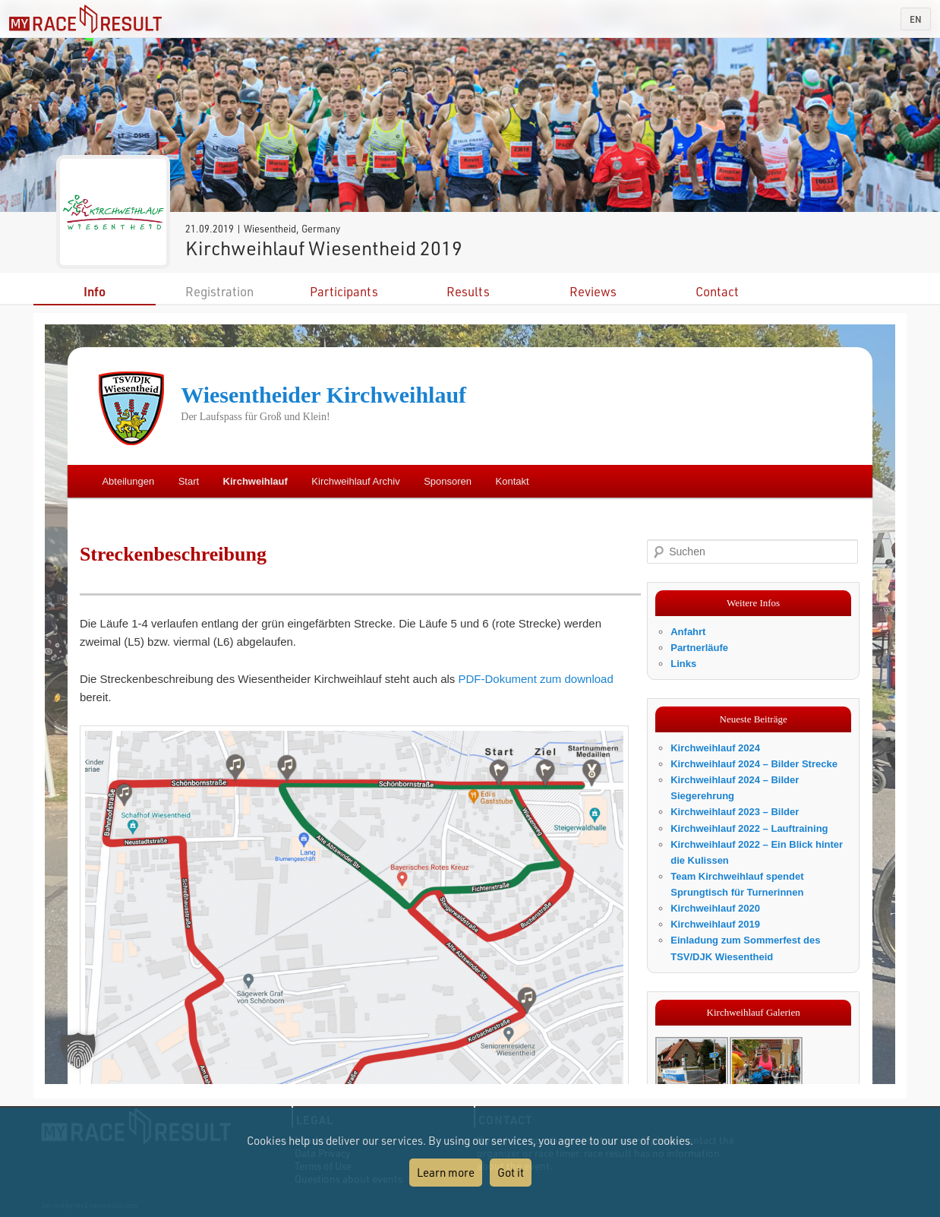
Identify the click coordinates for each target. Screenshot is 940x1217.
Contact (717, 291)
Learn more (446, 1172)
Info (95, 291)
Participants (344, 291)
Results (468, 291)
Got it (510, 1172)
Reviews (593, 291)
